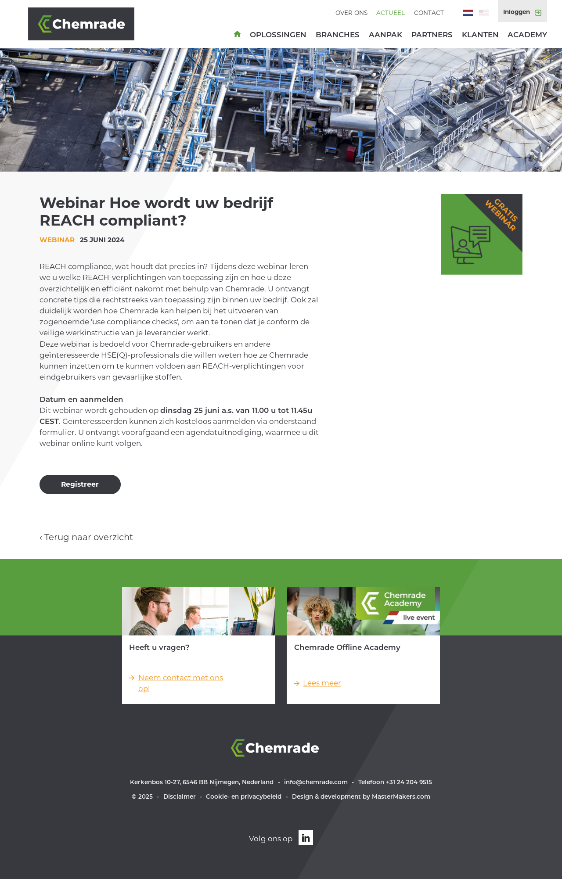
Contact (429, 12)
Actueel (390, 12)
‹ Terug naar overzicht (86, 537)
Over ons (351, 12)
